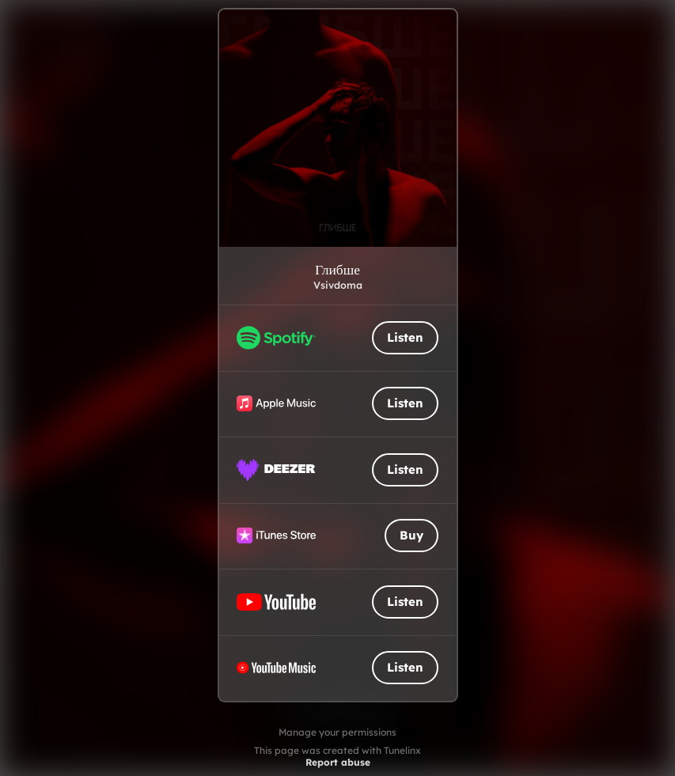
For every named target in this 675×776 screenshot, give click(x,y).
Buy (411, 535)
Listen (405, 337)
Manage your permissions (337, 732)
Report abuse (337, 762)
